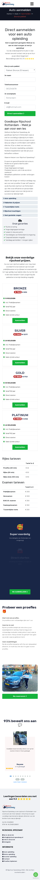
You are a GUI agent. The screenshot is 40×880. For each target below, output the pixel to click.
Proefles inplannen (9, 861)
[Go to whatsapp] (35, 874)
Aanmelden (20, 320)
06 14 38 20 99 (8, 835)
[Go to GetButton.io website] (36, 878)
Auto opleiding (9, 198)
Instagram (6, 842)
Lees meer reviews (20, 782)
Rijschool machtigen (11, 211)
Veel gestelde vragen (12, 215)
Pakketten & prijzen (11, 203)
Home (9, 14)
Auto (16, 14)
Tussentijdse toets (11, 207)
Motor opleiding (8, 854)
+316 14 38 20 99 (8, 840)
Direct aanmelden (15, 114)
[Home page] (7, 3)
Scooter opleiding (9, 856)
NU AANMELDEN (20, 592)
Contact (6, 859)
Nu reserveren (20, 696)
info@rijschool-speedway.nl (12, 837)
